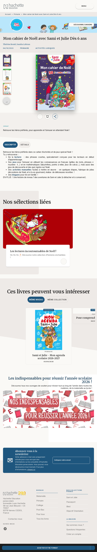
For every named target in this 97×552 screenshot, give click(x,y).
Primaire (17, 14)
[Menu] (84, 6)
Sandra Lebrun (23, 44)
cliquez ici (31, 469)
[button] (81, 25)
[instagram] (5, 529)
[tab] (10, 145)
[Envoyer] (87, 460)
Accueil (8, 14)
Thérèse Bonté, (10, 44)
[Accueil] (13, 6)
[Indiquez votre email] (68, 460)
